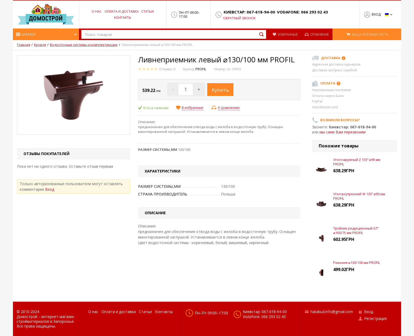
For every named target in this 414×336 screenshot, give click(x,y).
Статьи (147, 11)
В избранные (192, 108)
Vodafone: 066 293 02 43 (302, 12)
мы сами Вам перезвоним (342, 131)
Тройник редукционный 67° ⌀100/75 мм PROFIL (356, 230)
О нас (97, 11)
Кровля (40, 45)
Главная (23, 45)
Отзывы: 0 (167, 69)
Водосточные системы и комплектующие (83, 45)
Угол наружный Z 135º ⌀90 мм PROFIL (356, 161)
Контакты (122, 17)
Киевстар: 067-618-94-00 (249, 12)
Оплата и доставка (122, 11)
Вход (376, 14)
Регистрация (375, 318)
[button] (46, 34)
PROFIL (200, 69)
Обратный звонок (239, 18)
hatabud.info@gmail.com (331, 311)
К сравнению (229, 107)
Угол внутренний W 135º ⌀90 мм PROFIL (359, 196)
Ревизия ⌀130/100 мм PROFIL (356, 262)
